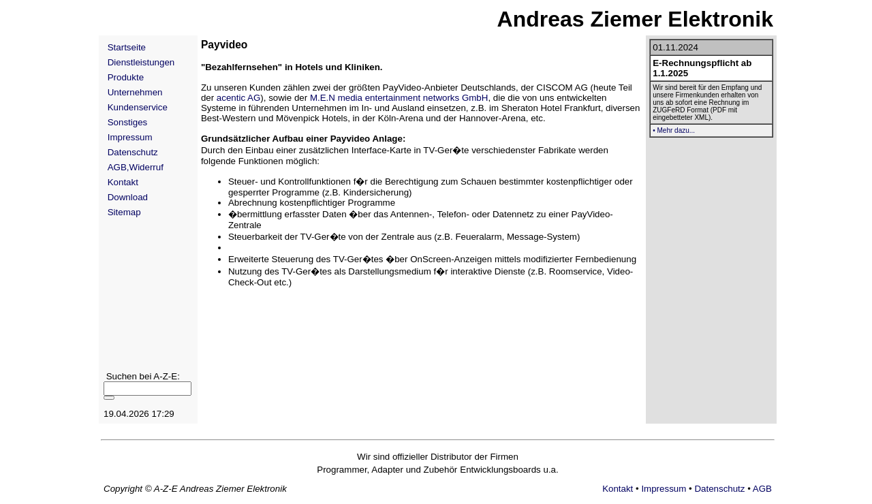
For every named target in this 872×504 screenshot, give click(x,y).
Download (128, 197)
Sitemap (124, 212)
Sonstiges (128, 122)
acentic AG (238, 98)
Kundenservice (138, 107)
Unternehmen (135, 92)
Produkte (126, 77)
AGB (762, 489)
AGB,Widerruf (136, 167)
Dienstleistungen (141, 62)
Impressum (130, 137)
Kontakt (123, 182)
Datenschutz (133, 152)
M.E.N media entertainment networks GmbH (399, 98)
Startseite (127, 47)
